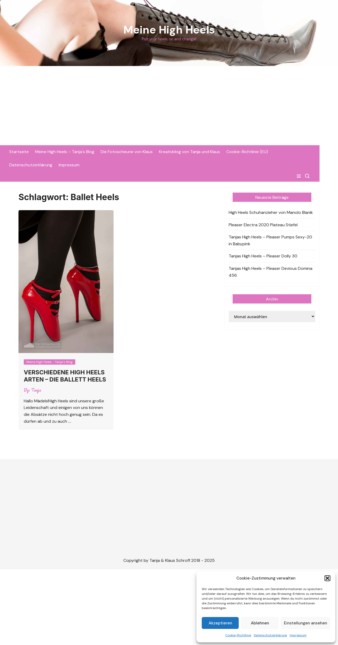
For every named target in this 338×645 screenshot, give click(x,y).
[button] (327, 578)
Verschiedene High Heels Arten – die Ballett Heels (65, 376)
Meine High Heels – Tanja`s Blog (74, 151)
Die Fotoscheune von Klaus (136, 151)
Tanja (36, 390)
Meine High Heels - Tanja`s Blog (49, 362)
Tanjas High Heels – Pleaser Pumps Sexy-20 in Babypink (270, 240)
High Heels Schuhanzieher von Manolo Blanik (271, 212)
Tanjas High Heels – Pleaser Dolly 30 (263, 256)
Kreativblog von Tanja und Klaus (198, 151)
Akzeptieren (220, 623)
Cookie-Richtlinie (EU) (256, 151)
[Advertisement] (169, 106)
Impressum (298, 635)
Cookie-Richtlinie (238, 635)
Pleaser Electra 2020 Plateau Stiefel (263, 224)
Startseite (28, 151)
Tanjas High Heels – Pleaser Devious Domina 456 (270, 272)
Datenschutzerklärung (270, 635)
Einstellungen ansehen (305, 623)
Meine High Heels (169, 29)
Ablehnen (260, 623)
